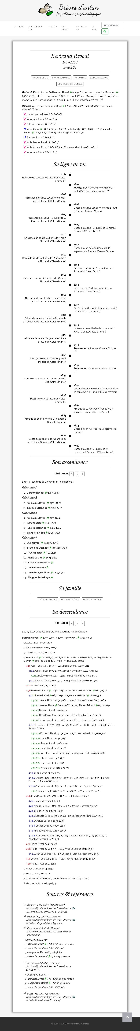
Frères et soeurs (48, 600)
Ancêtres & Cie (36, 28)
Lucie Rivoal (47, 738)
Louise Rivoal (32, 642)
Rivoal (81, 56)
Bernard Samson (82, 720)
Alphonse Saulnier (84, 700)
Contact (85, 1024)
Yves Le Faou (42, 835)
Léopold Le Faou (44, 816)
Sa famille (80, 78)
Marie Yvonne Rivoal (36, 147)
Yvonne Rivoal (42, 680)
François (50, 278)
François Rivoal (34, 137)
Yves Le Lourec (73, 849)
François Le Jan (74, 858)
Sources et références (70, 84)
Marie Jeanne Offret (98, 187)
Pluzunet (71, 96)
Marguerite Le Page (39, 577)
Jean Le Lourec (43, 854)
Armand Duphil (82, 786)
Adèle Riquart (78, 835)
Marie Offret (55, 106)
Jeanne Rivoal (47, 705)
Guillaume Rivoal (58, 92)
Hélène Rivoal (45, 675)
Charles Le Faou (43, 821)
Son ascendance (61, 78)
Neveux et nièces (70, 600)
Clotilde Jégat (80, 854)
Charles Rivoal (42, 778)
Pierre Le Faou (42, 806)
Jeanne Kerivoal (37, 567)
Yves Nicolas (35, 552)
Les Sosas (65, 28)
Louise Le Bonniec (103, 92)
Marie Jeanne (53, 298)
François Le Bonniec (39, 562)
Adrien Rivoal (41, 670)
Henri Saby (79, 675)
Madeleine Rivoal (49, 753)
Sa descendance (99, 78)
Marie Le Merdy (72, 129)
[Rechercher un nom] (112, 25)
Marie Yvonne (102, 328)
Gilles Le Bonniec (36, 528)
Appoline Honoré (37, 839)
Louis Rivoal (41, 725)
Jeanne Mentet (79, 806)
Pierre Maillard (87, 705)
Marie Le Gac (35, 557)
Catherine (51, 238)
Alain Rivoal (33, 543)
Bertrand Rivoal (35, 492)
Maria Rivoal (37, 796)
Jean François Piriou (39, 572)
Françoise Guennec (37, 548)
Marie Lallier (76, 670)
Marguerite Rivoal (35, 119)
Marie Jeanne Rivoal (36, 142)
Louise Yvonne (54, 197)
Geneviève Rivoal (44, 786)
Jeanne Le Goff (85, 733)
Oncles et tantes (92, 600)
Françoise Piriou (36, 533)
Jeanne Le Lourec (82, 690)
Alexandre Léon (76, 147)
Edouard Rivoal (48, 733)
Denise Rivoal (46, 720)
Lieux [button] (52, 27)
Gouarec (44, 442)
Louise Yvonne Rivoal (37, 114)
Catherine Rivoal (34, 124)
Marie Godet (79, 695)
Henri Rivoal (45, 715)
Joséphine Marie (82, 816)
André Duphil (46, 791)
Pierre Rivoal (42, 695)
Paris (76, 432)
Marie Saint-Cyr (80, 778)
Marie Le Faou (42, 811)
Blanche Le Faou (43, 830)
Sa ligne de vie (40, 78)
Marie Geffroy (70, 666)
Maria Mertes (80, 791)
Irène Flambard (80, 715)
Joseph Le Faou (73, 796)
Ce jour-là (81, 28)
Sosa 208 (70, 67)
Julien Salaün (86, 753)
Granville (51, 422)
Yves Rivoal (33, 129)
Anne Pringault (64, 132)
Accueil (19, 27)
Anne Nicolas (34, 523)
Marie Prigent (77, 725)
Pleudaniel (43, 362)
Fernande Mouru (37, 781)
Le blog (95, 28)
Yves (98, 268)
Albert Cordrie (78, 680)
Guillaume (99, 248)
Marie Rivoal (37, 685)
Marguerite (55, 218)
